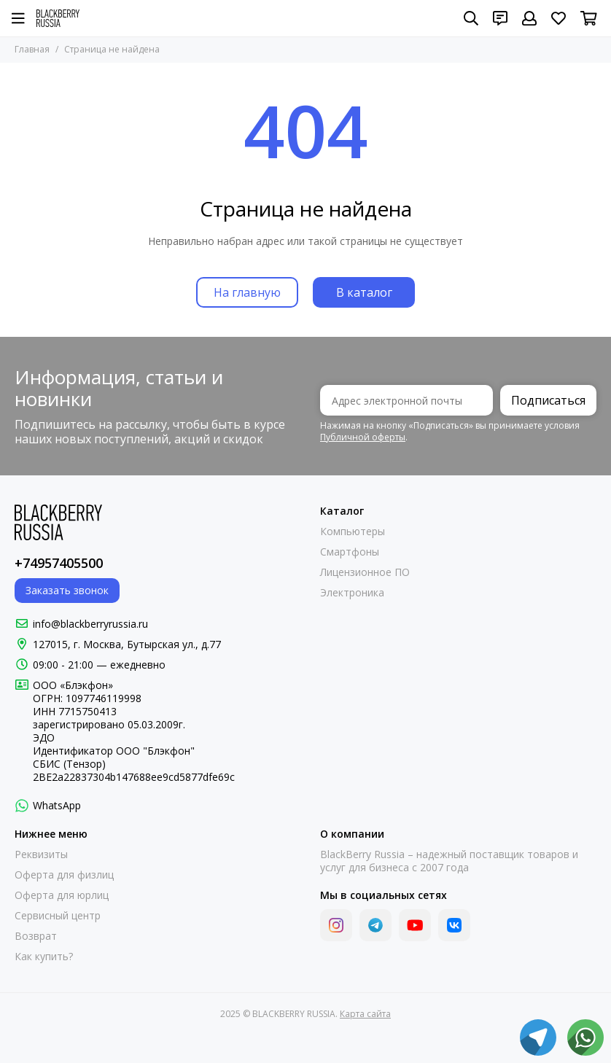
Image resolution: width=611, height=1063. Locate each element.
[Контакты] (500, 18)
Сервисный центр (58, 915)
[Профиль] (529, 18)
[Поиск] (471, 18)
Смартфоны (349, 551)
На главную (247, 292)
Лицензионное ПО (365, 572)
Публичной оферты (362, 437)
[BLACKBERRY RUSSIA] (57, 18)
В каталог (364, 292)
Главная (32, 49)
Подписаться (548, 400)
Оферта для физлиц (64, 874)
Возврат (36, 936)
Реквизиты (41, 854)
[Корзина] (588, 18)
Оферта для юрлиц (62, 895)
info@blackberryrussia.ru (90, 624)
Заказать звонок (67, 590)
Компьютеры (352, 531)
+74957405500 (59, 563)
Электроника (352, 592)
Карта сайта (365, 1014)
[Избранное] (558, 18)
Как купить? (44, 956)
